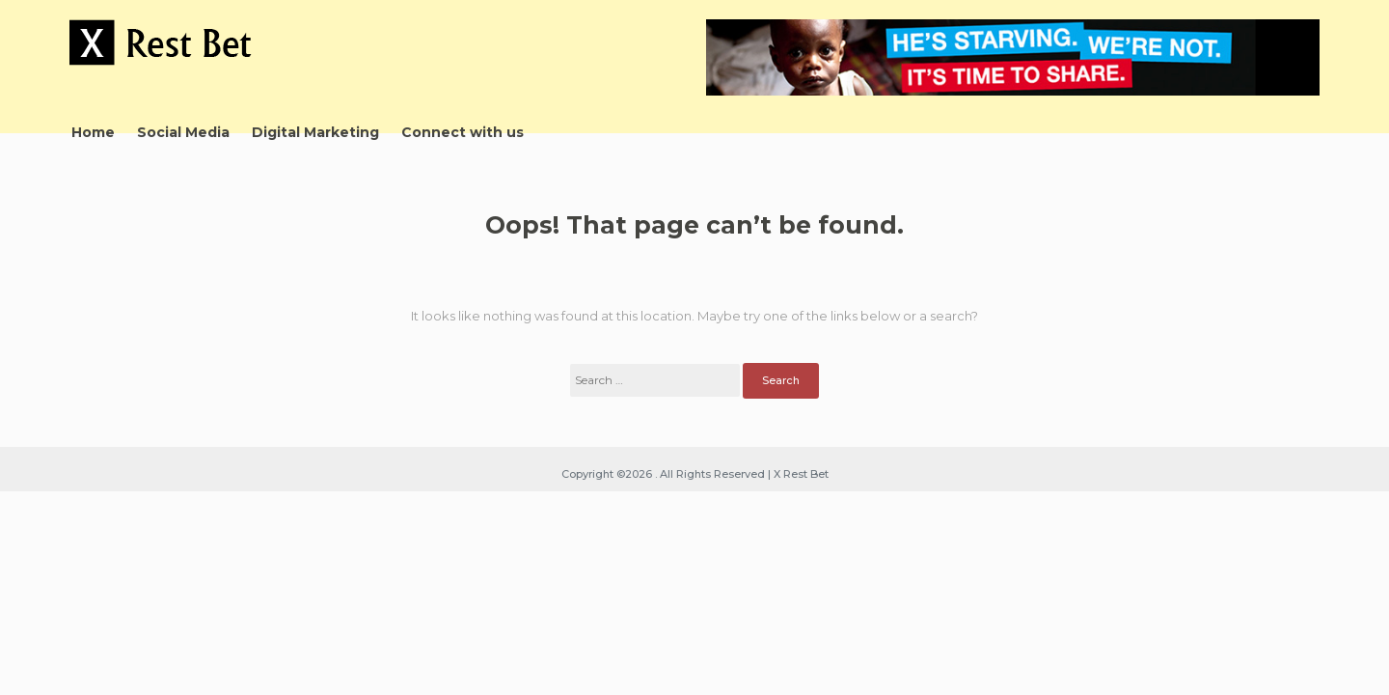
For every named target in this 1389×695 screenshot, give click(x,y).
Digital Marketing (315, 132)
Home (93, 132)
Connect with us (462, 132)
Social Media (183, 132)
